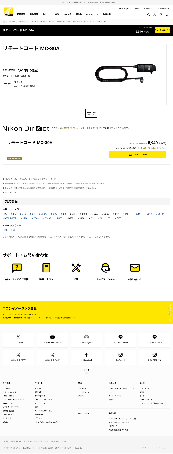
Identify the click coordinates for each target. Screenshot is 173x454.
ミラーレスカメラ (9, 393)
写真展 (142, 393)
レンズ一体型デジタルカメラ (13, 400)
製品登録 (38, 393)
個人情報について (28, 448)
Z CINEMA (6, 389)
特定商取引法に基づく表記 (118, 430)
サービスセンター (41, 404)
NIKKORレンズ (8, 404)
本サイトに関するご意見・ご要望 (48, 448)
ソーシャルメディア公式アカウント (121, 389)
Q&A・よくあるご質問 (43, 400)
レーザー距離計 (8, 415)
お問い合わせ (40, 396)
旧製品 (5, 422)
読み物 (142, 396)
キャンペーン (92, 14)
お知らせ (38, 389)
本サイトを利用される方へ (11, 448)
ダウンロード (40, 419)
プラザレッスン (83, 396)
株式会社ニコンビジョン (58, 441)
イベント (112, 393)
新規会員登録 (154, 313)
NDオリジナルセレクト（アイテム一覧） (123, 419)
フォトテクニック (84, 389)
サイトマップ (66, 448)
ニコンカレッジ (83, 393)
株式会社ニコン (149, 9)
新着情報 (21, 14)
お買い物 (107, 14)
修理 (36, 407)
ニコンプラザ (144, 389)
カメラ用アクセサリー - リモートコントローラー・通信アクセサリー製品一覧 (59, 22)
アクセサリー (23, 22)
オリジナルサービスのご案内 (119, 423)
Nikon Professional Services (45, 422)
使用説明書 (39, 415)
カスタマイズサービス (43, 411)
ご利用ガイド (113, 427)
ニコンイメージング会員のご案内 (151, 404)
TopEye (111, 400)
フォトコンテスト (146, 400)
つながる (67, 14)
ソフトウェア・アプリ (11, 407)
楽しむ (79, 14)
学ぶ (57, 14)
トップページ (4, 22)
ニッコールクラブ (115, 396)
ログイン (122, 313)
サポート (46, 14)
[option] (126, 74)
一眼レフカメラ (8, 396)
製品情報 (34, 14)
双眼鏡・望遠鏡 (8, 411)
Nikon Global (164, 9)
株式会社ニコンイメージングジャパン (36, 441)
